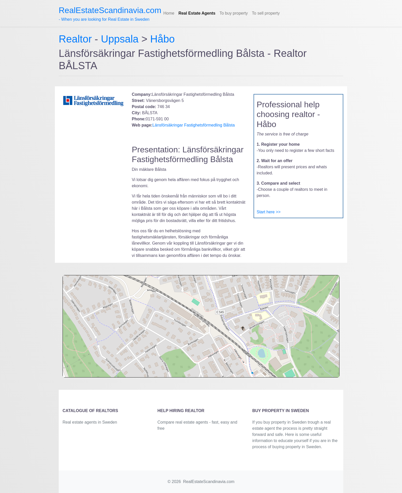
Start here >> (268, 212)
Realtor (77, 39)
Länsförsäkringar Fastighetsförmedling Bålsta (194, 125)
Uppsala (120, 39)
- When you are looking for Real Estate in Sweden (110, 14)
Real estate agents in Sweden (90, 422)
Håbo (162, 39)
